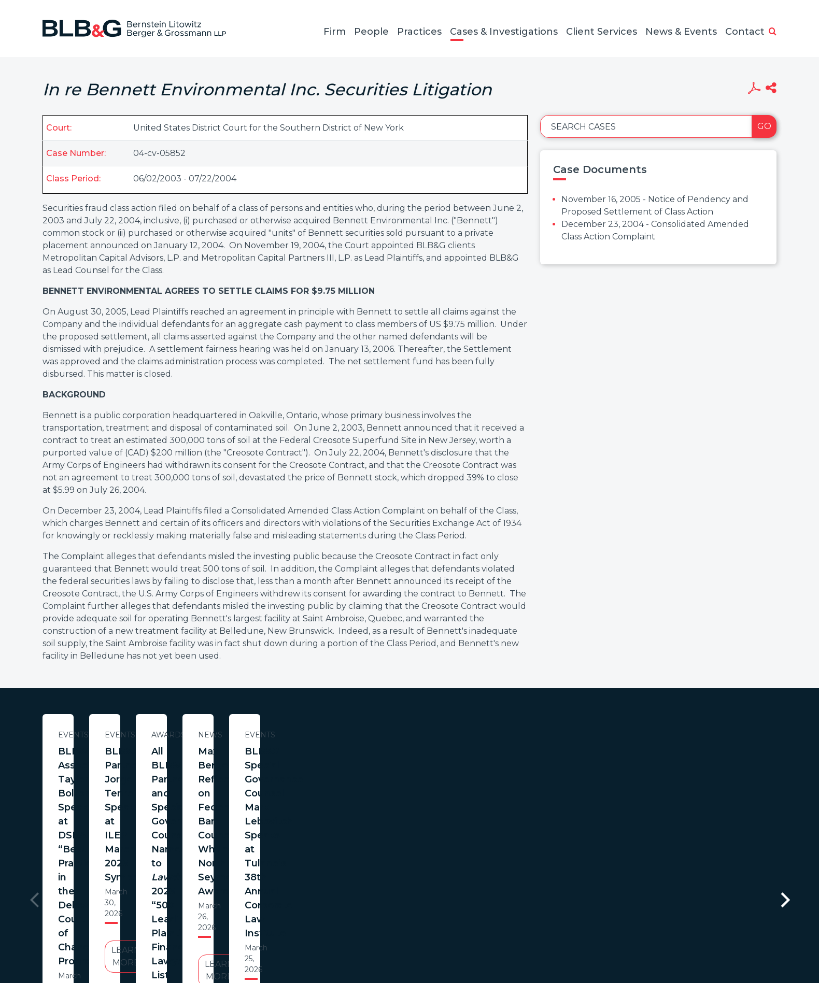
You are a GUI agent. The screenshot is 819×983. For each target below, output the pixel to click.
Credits (471, 933)
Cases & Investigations (504, 31)
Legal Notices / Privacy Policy (390, 933)
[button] (772, 32)
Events (143, 734)
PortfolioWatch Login (536, 933)
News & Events (681, 31)
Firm (334, 31)
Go (764, 126)
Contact (745, 31)
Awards (574, 734)
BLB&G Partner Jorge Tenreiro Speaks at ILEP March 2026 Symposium (358, 765)
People (371, 31)
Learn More (143, 844)
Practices (419, 31)
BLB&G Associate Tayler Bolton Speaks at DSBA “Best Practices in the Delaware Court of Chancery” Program (143, 772)
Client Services (601, 31)
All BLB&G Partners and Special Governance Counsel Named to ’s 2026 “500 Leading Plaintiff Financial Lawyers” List (574, 772)
